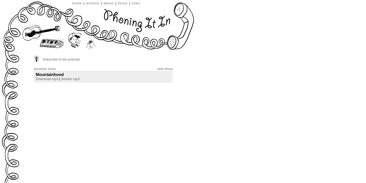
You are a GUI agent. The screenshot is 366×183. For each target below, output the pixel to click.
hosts (123, 3)
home (77, 3)
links (136, 3)
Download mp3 (47, 79)
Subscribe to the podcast (61, 59)
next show (165, 69)
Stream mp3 (70, 79)
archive (92, 3)
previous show (45, 69)
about (108, 3)
